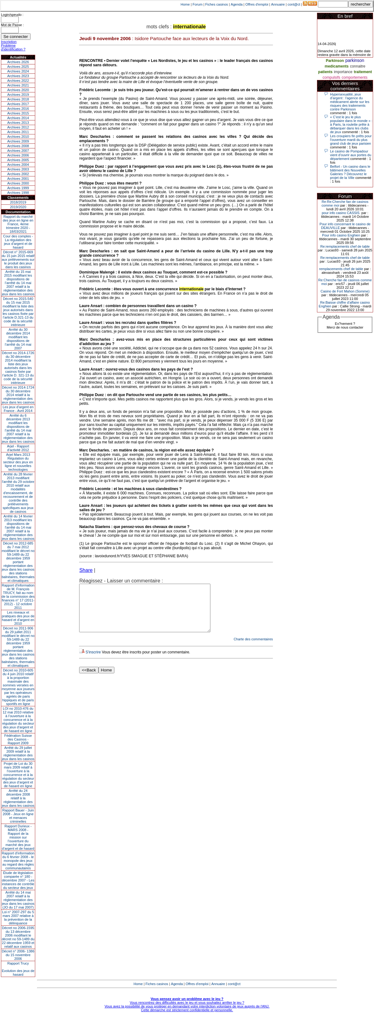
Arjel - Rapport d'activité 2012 (18, 448)
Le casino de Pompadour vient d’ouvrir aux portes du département (350, 155)
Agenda (236, 4)
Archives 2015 (18, 113)
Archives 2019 (18, 94)
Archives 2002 (18, 174)
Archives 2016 (18, 108)
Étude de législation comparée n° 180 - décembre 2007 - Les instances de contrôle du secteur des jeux (18, 880)
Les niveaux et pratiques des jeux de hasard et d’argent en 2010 (18, 617)
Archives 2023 (18, 76)
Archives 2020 (18, 90)
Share (86, 570)
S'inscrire (93, 661)
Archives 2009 (18, 141)
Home (185, 4)
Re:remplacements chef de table (345, 246)
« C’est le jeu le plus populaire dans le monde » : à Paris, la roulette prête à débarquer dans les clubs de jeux (351, 124)
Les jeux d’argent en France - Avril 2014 (17, 409)
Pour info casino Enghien (341, 235)
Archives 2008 (18, 146)
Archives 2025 (18, 66)
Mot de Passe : (12, 25)
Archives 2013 (18, 122)
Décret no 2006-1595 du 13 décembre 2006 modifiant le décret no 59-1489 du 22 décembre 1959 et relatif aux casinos (18, 937)
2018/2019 (18, 202)
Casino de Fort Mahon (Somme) (344, 291)
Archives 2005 (18, 160)
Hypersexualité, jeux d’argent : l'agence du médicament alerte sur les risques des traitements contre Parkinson (349, 101)
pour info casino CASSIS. (341, 213)
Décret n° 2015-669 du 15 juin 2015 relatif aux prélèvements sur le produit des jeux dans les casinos (18, 259)
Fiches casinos (216, 4)
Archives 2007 (18, 150)
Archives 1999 (18, 188)
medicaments (337, 66)
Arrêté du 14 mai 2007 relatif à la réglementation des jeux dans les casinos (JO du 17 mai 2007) (18, 899)
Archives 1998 (18, 192)
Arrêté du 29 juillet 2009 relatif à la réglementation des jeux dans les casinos (18, 753)
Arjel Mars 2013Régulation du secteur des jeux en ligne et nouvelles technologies (18, 462)
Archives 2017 (18, 104)
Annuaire (278, 4)
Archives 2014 (18, 118)
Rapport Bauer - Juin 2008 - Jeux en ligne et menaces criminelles (18, 815)
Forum (198, 4)
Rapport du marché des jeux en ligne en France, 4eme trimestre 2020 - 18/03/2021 (18, 224)
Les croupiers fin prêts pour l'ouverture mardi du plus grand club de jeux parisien (351, 139)
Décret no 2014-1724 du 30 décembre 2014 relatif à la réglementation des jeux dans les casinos (18, 395)
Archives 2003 (18, 169)
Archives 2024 (18, 71)
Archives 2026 (18, 62)
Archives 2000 (18, 183)
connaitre (357, 66)
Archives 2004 (18, 164)
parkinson (354, 60)
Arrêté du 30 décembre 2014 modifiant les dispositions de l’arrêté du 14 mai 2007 (18, 339)
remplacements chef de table (341, 269)
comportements (354, 77)
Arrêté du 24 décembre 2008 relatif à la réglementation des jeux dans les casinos (18, 798)
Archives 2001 (18, 178)
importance (343, 72)
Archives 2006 (18, 155)
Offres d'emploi (256, 4)
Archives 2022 (18, 80)
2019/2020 (18, 207)
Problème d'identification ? (13, 47)
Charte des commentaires (253, 648)
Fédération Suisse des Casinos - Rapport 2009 (18, 739)
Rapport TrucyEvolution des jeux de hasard (18, 968)
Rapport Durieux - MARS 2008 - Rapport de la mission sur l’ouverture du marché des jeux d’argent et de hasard (18, 837)
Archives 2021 (18, 85)
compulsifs (331, 77)
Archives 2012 (18, 127)
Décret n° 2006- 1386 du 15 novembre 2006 (18, 955)
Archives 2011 (18, 132)
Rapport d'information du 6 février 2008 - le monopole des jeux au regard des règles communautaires (18, 860)
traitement (363, 72)
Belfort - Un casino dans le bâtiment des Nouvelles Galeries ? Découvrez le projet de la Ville (350, 172)
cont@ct (294, 4)
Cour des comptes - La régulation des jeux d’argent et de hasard (18, 241)
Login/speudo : (12, 14)
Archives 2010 (18, 136)
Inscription (9, 42)
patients (325, 72)
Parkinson (335, 60)
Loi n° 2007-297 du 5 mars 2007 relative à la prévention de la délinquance (18, 917)
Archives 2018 (18, 99)
